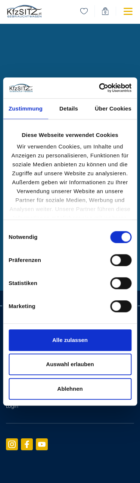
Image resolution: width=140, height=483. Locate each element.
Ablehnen (70, 389)
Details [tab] (68, 108)
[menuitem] (84, 11)
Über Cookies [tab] (113, 108)
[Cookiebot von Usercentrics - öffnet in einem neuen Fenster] (99, 88)
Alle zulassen (70, 340)
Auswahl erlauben (70, 364)
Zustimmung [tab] (26, 108)
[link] (24, 11)
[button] (122, 11)
